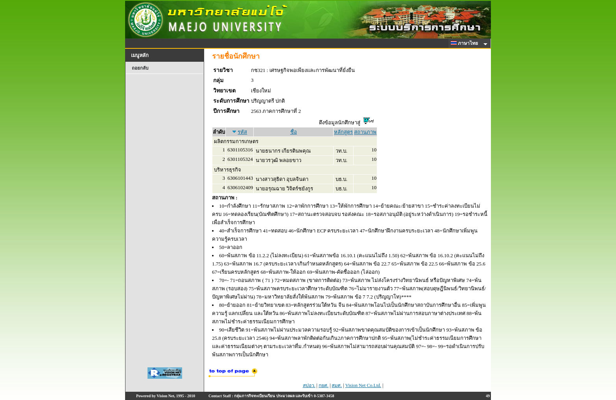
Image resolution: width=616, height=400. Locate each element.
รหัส (242, 132)
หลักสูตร (343, 132)
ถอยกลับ (140, 68)
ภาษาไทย (466, 43)
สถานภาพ (365, 132)
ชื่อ (293, 132)
